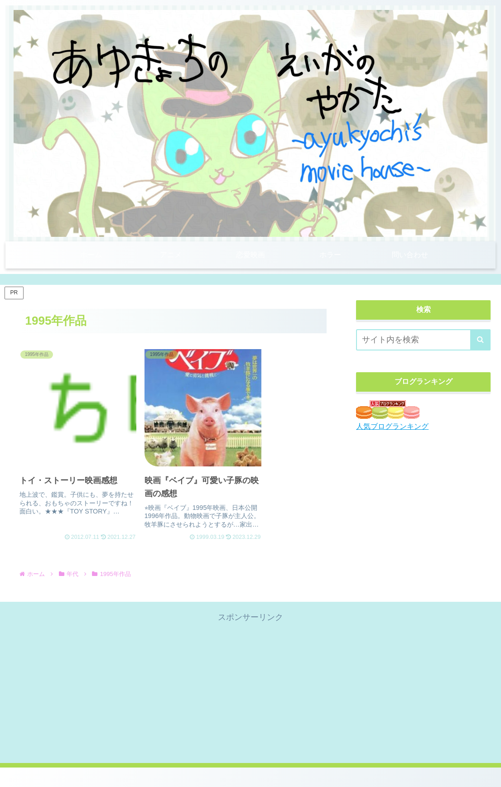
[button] (480, 339)
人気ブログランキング (392, 426)
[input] (423, 339)
